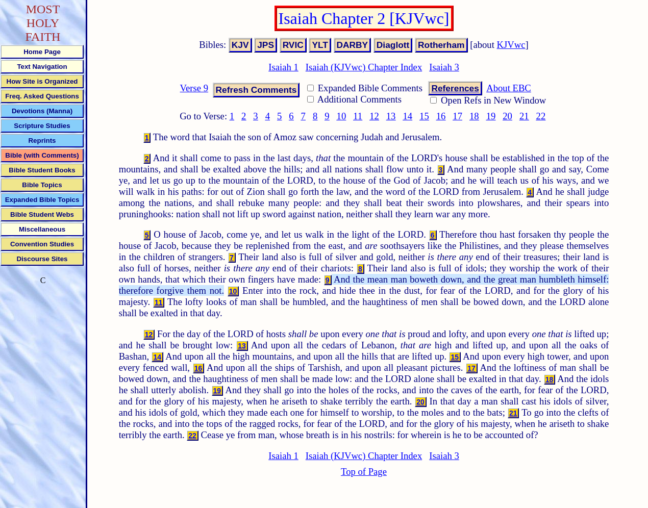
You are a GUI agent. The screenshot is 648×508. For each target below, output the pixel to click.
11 (357, 116)
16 (441, 116)
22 (541, 116)
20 (507, 116)
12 (374, 116)
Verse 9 (194, 88)
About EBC (508, 88)
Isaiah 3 (444, 67)
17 (457, 116)
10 (341, 116)
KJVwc (511, 44)
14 (407, 116)
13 (391, 116)
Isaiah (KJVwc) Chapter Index (364, 67)
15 (424, 116)
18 (474, 116)
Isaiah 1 (283, 67)
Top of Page (364, 471)
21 (524, 116)
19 (491, 116)
